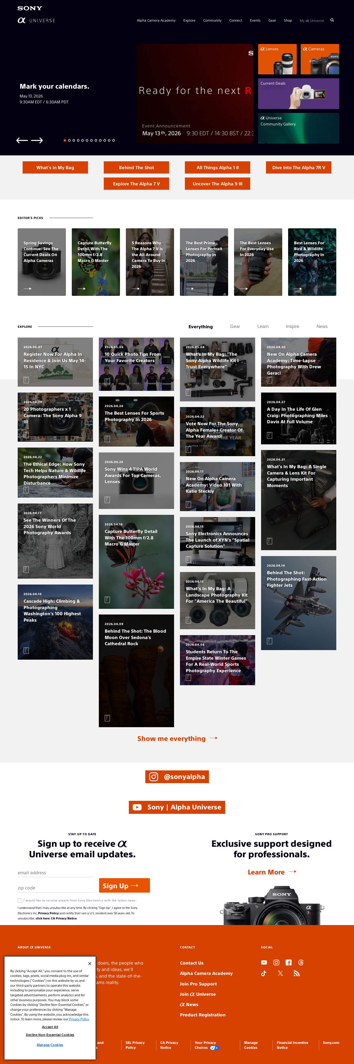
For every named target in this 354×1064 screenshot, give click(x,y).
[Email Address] (56, 872)
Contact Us (192, 963)
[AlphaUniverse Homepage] (36, 20)
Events (255, 20)
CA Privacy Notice (64, 918)
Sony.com (331, 1042)
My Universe (312, 20)
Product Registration (203, 1014)
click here (43, 918)
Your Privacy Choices (207, 1045)
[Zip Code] (56, 888)
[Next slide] (37, 140)
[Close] (89, 963)
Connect (235, 20)
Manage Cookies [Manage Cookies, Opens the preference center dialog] (50, 1045)
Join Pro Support (198, 983)
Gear (272, 20)
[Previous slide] (22, 140)
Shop (288, 20)
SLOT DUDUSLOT (262, 985)
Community (212, 20)
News (189, 1004)
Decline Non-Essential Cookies (50, 1035)
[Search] (332, 20)
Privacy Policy (48, 913)
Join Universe (198, 994)
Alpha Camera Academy (156, 20)
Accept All (50, 1027)
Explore (189, 20)
